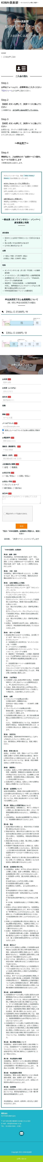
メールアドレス (8, 423)
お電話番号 (6, 438)
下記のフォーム (6, 90)
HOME (3, 53)
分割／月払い (23, 476)
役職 (4, 405)
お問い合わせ (21, 1159)
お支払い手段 (7, 481)
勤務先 (13, 467)
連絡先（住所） (8, 455)
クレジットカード (10, 485)
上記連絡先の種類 (8, 464)
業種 (4, 414)
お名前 (4, 379)
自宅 (5, 467)
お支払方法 (6, 473)
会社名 (4, 397)
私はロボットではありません (15, 515)
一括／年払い (8, 476)
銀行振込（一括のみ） (12, 488)
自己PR (5, 493)
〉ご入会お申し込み (8, 57)
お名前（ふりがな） (9, 388)
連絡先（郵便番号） (9, 446)
